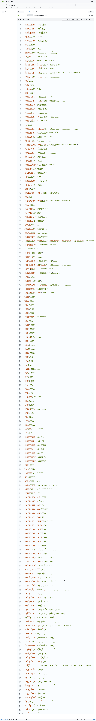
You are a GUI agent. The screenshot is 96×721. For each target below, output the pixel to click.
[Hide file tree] (3, 12)
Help (12, 1)
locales (30, 11)
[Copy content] (84, 19)
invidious (12, 5)
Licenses (89, 719)
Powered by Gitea (5, 719)
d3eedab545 (30, 15)
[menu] (78, 719)
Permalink (68, 19)
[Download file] (82, 19)
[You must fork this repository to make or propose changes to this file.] (89, 19)
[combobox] (80, 12)
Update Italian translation (39, 15)
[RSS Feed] (67, 5)
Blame (73, 19)
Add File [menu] (91, 11)
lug (8, 5)
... (46, 15)
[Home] (2, 1)
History (77, 19)
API (94, 719)
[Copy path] (36, 11)
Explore (7, 1)
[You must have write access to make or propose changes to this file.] (92, 19)
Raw (63, 19)
